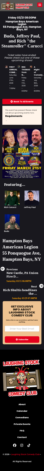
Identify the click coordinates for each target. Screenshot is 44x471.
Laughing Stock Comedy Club (25, 454)
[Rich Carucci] (12, 198)
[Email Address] (22, 329)
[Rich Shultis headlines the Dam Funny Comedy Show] (22, 297)
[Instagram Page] (21, 446)
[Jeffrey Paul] (32, 198)
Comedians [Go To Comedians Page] (22, 417)
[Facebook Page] (14, 446)
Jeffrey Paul (30, 207)
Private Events (22, 424)
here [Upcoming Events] (32, 113)
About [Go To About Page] (22, 404)
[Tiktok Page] (29, 446)
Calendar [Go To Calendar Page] (22, 410)
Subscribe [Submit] (22, 339)
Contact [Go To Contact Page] (22, 437)
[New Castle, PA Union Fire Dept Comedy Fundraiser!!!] (22, 280)
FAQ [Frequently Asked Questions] (22, 430)
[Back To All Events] (22, 101)
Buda (6, 231)
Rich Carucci (10, 207)
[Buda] (12, 221)
